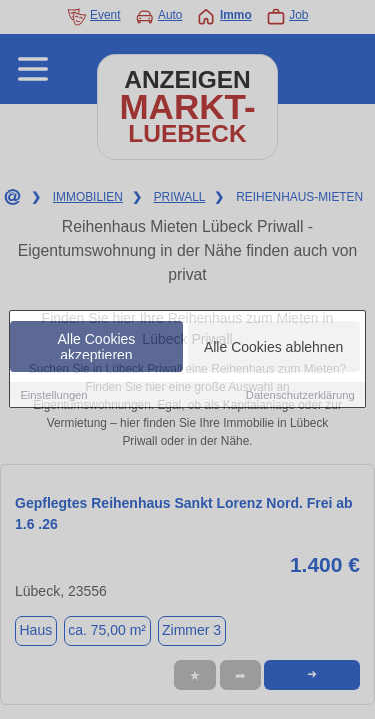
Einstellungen (53, 396)
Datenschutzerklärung (300, 396)
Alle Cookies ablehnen (273, 348)
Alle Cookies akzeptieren (97, 347)
